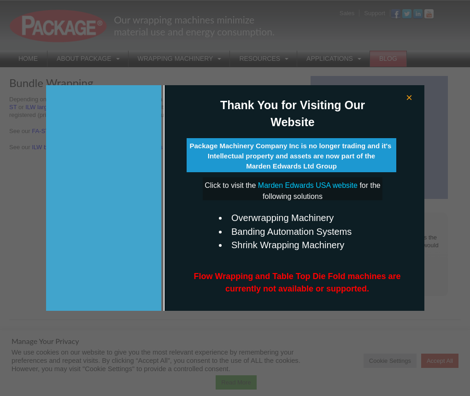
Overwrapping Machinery (282, 218)
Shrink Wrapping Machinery (287, 245)
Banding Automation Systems (291, 232)
